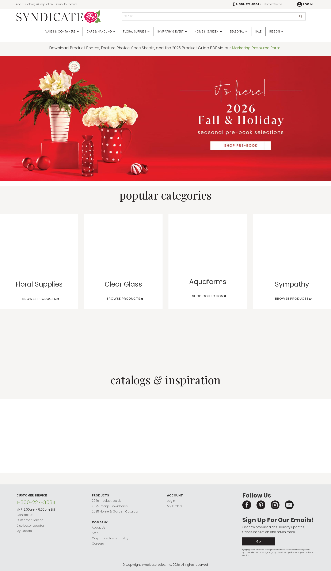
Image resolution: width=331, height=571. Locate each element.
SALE (258, 31)
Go (258, 541)
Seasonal (237, 31)
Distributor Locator (66, 4)
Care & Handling (99, 31)
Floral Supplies (134, 31)
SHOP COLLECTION (207, 296)
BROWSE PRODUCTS (39, 298)
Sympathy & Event (170, 31)
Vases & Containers (60, 31)
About (19, 4)
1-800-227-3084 (36, 502)
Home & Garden (206, 31)
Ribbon (274, 31)
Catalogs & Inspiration (39, 4)
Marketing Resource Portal (256, 47)
